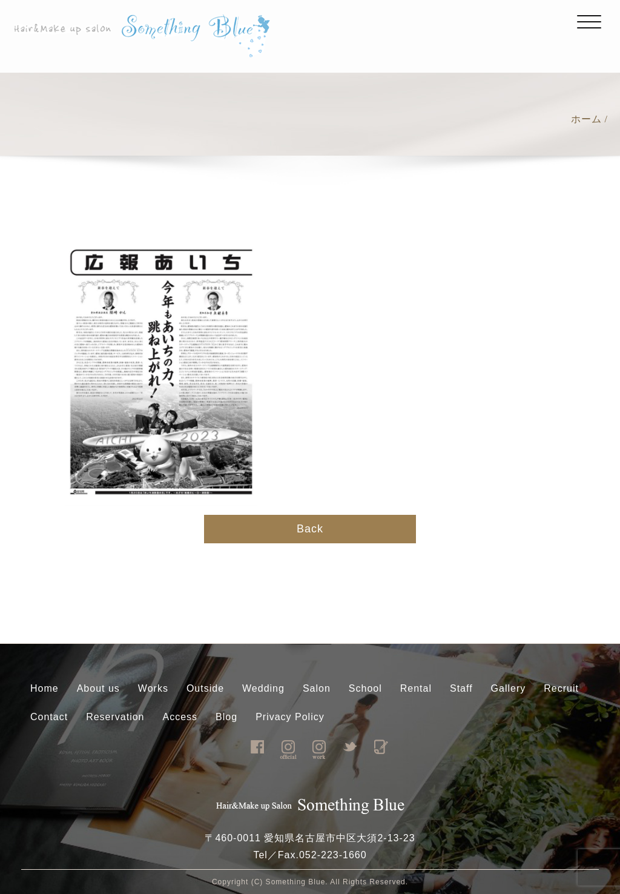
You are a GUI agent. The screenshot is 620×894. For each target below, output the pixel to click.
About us (98, 688)
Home (44, 688)
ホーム (586, 119)
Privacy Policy (290, 717)
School (365, 688)
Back (310, 529)
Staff (461, 688)
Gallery (508, 688)
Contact (49, 717)
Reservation (115, 717)
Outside (205, 688)
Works (153, 688)
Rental (416, 688)
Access (180, 717)
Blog (226, 717)
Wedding (263, 688)
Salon (317, 688)
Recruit (561, 688)
